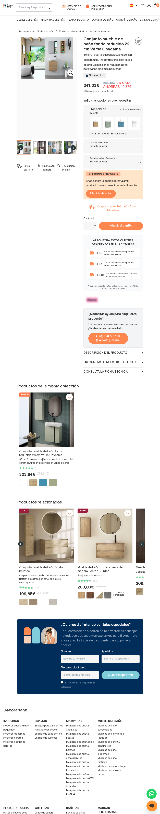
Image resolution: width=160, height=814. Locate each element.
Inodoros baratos (13, 738)
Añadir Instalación (101, 193)
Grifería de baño (126, 20)
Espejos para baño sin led (49, 726)
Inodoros (11, 721)
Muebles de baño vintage (112, 766)
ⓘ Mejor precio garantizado (98, 91)
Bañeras (72, 808)
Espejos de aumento (46, 738)
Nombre (66, 651)
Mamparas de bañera (78, 774)
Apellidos (107, 651)
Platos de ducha (78, 20)
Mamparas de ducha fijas (80, 742)
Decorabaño (25, 31)
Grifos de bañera (44, 813)
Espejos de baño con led (48, 734)
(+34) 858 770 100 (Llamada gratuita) (108, 338)
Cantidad (88, 219)
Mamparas (74, 721)
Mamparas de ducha (77, 762)
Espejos (41, 721)
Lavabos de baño (103, 20)
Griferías (42, 808)
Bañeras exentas (75, 813)
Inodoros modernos (14, 734)
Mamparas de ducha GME (80, 778)
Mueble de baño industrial (71, 31)
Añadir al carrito (121, 225)
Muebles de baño (27, 20)
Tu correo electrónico (74, 668)
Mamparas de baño (53, 20)
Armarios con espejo (46, 730)
